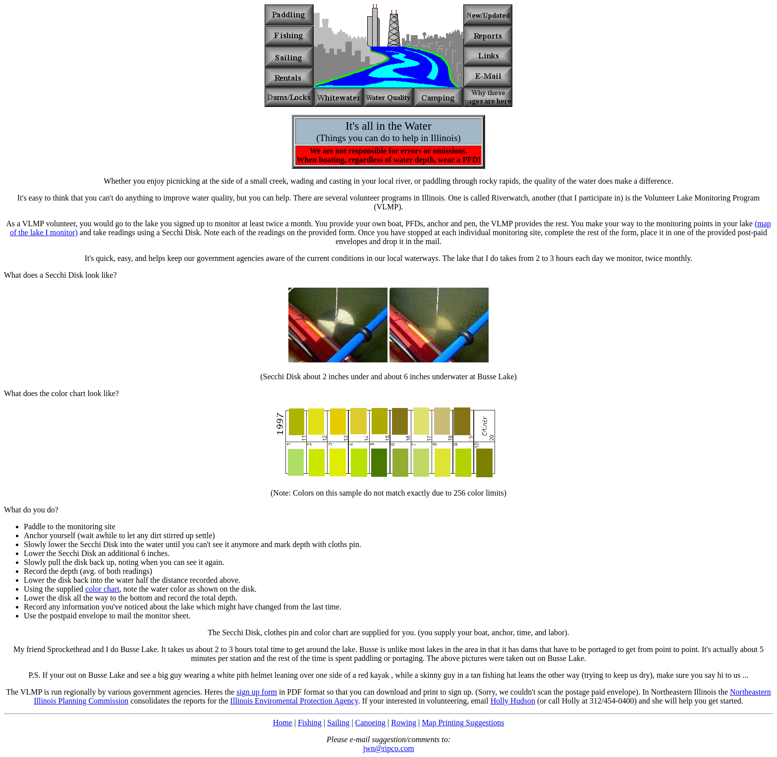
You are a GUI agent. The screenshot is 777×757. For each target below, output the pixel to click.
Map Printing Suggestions (463, 722)
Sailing (338, 722)
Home (282, 722)
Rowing (403, 722)
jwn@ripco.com (388, 748)
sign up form (256, 692)
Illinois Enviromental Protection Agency (294, 701)
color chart (102, 589)
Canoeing (370, 722)
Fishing (310, 722)
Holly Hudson (513, 701)
